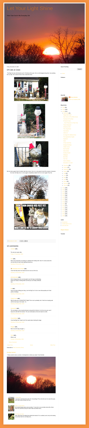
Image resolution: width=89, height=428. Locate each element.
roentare (13, 248)
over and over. (65, 225)
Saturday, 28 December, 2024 (17, 264)
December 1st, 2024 (68, 162)
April (65, 179)
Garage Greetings (67, 145)
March (65, 181)
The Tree (65, 158)
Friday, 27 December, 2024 (17, 254)
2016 (63, 201)
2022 (63, 189)
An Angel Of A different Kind (69, 135)
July (65, 173)
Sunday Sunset (11, 352)
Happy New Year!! (67, 115)
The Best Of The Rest (68, 119)
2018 (63, 197)
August (65, 171)
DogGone (65, 138)
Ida (11, 288)
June (65, 175)
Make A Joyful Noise (19, 405)
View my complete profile (74, 99)
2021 (63, 191)
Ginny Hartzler (74, 97)
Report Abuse (65, 229)
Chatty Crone (14, 298)
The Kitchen (66, 131)
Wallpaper (65, 155)
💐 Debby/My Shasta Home (17, 268)
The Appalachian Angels (68, 136)
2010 (63, 213)
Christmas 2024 (67, 126)
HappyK (13, 326)
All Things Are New (19, 414)
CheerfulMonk (14, 318)
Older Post (52, 345)
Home (31, 345)
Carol (12, 335)
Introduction (64, 222)
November (66, 165)
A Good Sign (18, 397)
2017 (63, 199)
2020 (63, 193)
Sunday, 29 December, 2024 (17, 339)
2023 (63, 187)
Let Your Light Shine (30, 8)
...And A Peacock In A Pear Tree (70, 122)
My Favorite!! (66, 148)
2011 (63, 211)
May (65, 177)
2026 (63, 107)
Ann (12, 258)
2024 (63, 111)
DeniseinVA (13, 308)
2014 (63, 205)
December (66, 113)
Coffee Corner (66, 146)
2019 (63, 195)
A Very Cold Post (67, 142)
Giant (64, 140)
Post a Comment (13, 342)
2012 (63, 209)
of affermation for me (67, 223)
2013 (63, 207)
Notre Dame (66, 150)
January (66, 185)
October (66, 167)
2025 (63, 109)
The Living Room (67, 128)
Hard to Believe (66, 160)
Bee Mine (65, 156)
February (66, 183)
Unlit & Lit (65, 132)
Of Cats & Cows (67, 121)
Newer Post (10, 345)
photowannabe (14, 277)
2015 (63, 203)
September (66, 169)
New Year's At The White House (70, 117)
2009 (63, 215)
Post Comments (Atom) (18, 347)
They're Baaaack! (67, 125)
